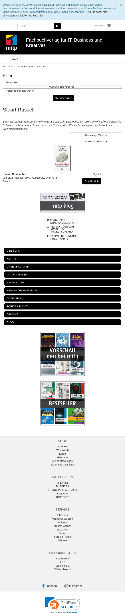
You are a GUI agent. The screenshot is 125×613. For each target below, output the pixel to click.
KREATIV (62, 493)
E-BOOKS (12, 314)
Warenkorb (62, 450)
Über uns (62, 515)
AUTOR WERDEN (17, 274)
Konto (62, 453)
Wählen (96, 135)
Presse (62, 533)
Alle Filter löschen (63, 98)
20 (96, 141)
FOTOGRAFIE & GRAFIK (62, 489)
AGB (62, 562)
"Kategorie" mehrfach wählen (20, 91)
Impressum (62, 558)
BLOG (10, 322)
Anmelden (99, 25)
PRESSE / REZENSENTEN (22, 290)
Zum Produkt (91, 181)
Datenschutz (62, 565)
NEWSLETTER (15, 282)
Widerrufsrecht (62, 569)
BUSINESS (62, 486)
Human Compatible (14, 174)
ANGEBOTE (62, 497)
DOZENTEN (14, 298)
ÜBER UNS (13, 250)
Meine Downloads (62, 461)
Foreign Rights (62, 536)
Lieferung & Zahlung (62, 464)
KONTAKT (13, 258)
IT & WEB (62, 482)
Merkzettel (62, 457)
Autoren (62, 522)
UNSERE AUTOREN (18, 266)
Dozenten (62, 529)
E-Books (62, 540)
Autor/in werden (62, 525)
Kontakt (62, 446)
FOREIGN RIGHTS (18, 306)
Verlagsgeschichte (62, 518)
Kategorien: (10, 82)
